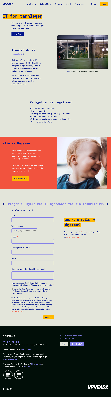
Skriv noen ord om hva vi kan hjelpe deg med (28, 269)
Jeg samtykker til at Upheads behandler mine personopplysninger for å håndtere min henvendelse (33, 284)
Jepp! (64, 344)
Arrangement (80, 4)
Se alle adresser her (10, 359)
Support (104, 4)
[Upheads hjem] (8, 4)
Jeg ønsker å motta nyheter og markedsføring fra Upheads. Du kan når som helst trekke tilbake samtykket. (31, 291)
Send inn (48, 317)
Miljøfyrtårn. (35, 364)
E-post (14, 237)
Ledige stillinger (45, 4)
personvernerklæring (17, 311)
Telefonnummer (17, 226)
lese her (27, 367)
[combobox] (14, 230)
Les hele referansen (20, 178)
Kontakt (93, 4)
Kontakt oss (17, 34)
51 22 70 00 (82, 232)
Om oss (57, 4)
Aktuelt (68, 4)
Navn (14, 215)
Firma (14, 258)
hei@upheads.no (27, 349)
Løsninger (30, 4)
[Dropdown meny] (35, 4)
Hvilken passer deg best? (20, 248)
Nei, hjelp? (77, 344)
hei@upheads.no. (72, 237)
